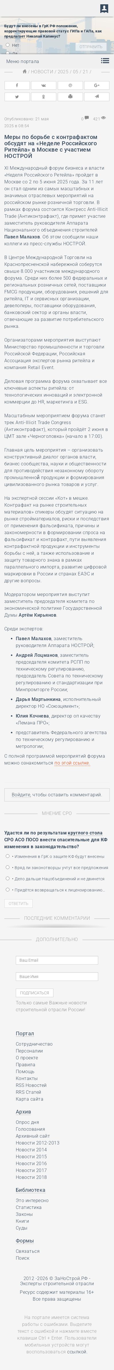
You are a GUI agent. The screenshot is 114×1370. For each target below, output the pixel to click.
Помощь (25, 1071)
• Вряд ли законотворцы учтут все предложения (57, 867)
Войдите (21, 794)
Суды (22, 1228)
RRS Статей (28, 1092)
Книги (22, 1221)
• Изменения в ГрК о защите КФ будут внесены (55, 856)
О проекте (27, 1058)
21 (85, 72)
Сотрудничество (34, 1044)
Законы (24, 1214)
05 (75, 72)
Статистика (29, 1207)
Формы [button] (25, 1241)
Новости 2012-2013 (37, 1143)
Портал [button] (25, 1033)
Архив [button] (23, 1112)
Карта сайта (29, 1099)
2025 (63, 72)
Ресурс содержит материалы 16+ (57, 1292)
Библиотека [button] (31, 1190)
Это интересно (32, 1200)
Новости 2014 (31, 1150)
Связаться (28, 1251)
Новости (42, 72)
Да (12, 53)
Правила (25, 1064)
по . (72, 763)
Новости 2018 (31, 1177)
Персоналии (29, 1051)
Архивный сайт (33, 1136)
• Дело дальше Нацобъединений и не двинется (55, 879)
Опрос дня (27, 1122)
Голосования (30, 1129)
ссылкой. (77, 1352)
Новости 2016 (31, 1163)
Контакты (27, 1078)
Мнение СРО (57, 813)
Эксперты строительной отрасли (57, 1283)
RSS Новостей (31, 1085)
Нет (13, 45)
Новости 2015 (31, 1156)
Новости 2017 (31, 1170)
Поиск (22, 1258)
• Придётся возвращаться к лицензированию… (55, 890)
